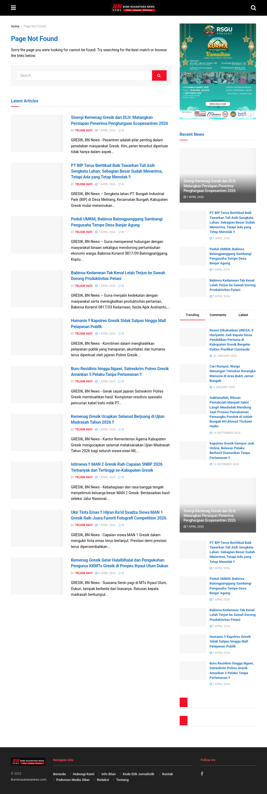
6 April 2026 (105, 573)
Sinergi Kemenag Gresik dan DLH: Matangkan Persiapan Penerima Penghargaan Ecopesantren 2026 (210, 185)
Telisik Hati (84, 130)
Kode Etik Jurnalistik (139, 774)
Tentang (122, 780)
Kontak (167, 774)
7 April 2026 (105, 130)
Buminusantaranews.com (28, 779)
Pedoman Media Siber (73, 780)
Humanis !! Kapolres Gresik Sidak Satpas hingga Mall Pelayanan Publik (230, 641)
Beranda (59, 774)
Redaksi (103, 780)
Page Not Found (34, 26)
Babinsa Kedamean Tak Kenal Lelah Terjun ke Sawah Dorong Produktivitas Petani (233, 285)
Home (15, 26)
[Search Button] (159, 75)
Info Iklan (108, 774)
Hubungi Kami (83, 774)
